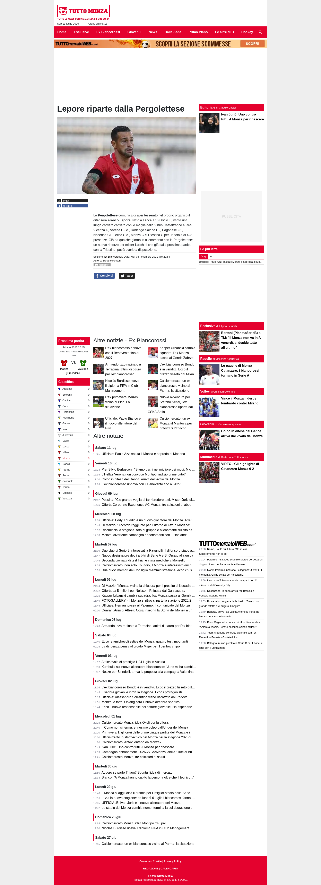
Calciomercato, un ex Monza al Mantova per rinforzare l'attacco (176, 423)
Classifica (66, 382)
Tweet (127, 276)
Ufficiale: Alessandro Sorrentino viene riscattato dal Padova (145, 697)
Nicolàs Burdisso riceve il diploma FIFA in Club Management (122, 385)
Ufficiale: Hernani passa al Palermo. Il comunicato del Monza (146, 605)
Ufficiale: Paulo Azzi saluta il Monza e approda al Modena (143, 454)
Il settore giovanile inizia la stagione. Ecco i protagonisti (142, 692)
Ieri (211, 256)
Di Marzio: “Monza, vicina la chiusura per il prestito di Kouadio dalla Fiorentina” (159, 585)
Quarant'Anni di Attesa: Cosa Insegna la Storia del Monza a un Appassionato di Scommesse (168, 610)
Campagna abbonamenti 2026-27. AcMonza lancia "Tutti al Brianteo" (151, 752)
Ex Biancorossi (113, 256)
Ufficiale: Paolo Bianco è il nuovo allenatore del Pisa (123, 423)
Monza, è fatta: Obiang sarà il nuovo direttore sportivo (141, 702)
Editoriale (207, 107)
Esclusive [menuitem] (81, 32)
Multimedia (208, 457)
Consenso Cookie (150, 861)
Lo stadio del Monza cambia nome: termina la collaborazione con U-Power (156, 807)
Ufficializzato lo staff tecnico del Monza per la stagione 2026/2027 (149, 737)
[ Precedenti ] (73, 373)
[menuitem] (260, 32)
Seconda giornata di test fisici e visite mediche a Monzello (143, 560)
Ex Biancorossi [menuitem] (108, 32)
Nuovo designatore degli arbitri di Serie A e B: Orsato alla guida (147, 555)
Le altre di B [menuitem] (224, 32)
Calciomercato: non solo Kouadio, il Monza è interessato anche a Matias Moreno (160, 565)
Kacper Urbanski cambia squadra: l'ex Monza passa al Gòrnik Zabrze (177, 353)
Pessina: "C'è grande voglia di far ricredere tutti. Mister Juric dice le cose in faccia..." (163, 499)
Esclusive (207, 326)
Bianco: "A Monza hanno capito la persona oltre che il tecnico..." (148, 777)
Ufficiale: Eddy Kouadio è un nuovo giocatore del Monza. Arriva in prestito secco (160, 520)
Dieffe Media (165, 875)
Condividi (104, 276)
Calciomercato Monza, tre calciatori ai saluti (133, 757)
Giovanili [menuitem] (134, 32)
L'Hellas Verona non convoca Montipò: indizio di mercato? (144, 474)
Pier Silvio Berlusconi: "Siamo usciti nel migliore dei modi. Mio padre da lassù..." (159, 469)
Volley (205, 391)
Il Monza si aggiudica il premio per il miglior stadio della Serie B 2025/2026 (156, 793)
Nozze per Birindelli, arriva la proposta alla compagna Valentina (148, 671)
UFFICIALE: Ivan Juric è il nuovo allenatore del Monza (141, 803)
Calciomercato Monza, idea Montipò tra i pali (134, 823)
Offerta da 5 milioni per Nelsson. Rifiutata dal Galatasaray (143, 590)
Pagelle (206, 358)
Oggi (203, 256)
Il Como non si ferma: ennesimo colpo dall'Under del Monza (145, 727)
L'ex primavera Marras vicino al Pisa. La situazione (121, 402)
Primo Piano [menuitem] (198, 32)
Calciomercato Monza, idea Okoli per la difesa (135, 722)
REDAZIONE (150, 868)
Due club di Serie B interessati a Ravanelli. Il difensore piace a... (148, 550)
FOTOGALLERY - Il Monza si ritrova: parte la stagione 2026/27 (147, 600)
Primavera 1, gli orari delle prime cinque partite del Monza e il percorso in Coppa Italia (164, 732)
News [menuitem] (153, 32)
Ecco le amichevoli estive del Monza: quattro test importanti (145, 641)
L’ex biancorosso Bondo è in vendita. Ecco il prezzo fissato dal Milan (177, 369)
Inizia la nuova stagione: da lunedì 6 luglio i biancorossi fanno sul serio (153, 798)
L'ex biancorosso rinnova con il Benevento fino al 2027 (123, 353)
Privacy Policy (173, 861)
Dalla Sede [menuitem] (173, 32)
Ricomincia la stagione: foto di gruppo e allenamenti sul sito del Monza (153, 530)
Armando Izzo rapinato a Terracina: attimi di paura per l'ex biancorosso (123, 369)
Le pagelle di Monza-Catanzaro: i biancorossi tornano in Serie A (240, 370)
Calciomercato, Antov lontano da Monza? (132, 742)
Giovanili (207, 424)
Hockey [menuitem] (247, 32)
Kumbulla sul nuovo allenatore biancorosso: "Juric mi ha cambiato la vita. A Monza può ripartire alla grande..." (181, 667)
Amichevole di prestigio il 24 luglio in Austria (133, 662)
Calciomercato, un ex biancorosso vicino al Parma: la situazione (175, 385)
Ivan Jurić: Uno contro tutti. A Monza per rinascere (138, 747)
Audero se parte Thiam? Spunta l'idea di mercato (137, 772)
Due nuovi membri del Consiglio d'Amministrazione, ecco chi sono (149, 570)
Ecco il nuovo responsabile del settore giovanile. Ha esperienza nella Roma (156, 707)
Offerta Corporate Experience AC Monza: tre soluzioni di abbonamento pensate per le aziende (170, 504)
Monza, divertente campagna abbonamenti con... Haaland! (144, 535)
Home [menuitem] (61, 32)
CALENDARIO (169, 868)
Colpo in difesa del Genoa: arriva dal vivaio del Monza (141, 479)
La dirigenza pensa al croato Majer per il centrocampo (141, 646)
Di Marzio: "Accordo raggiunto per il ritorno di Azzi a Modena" (146, 525)
